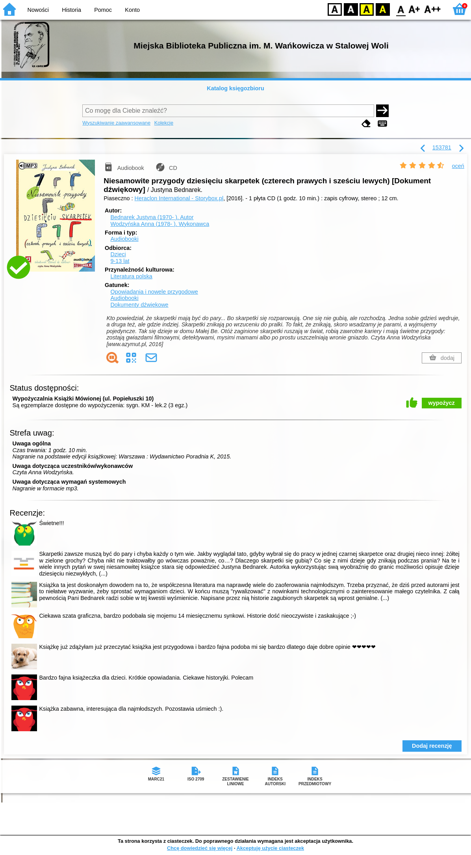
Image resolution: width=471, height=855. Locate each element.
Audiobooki (124, 239)
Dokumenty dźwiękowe (139, 305)
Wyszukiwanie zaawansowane (116, 123)
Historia (71, 10)
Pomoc (103, 10)
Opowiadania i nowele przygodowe (154, 292)
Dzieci (118, 254)
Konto (132, 10)
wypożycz (441, 403)
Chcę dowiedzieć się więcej (199, 848)
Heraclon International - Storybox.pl (179, 198)
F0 (400, 9)
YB (366, 9)
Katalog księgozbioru (235, 88)
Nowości (38, 10)
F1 (414, 9)
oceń (458, 166)
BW (351, 9)
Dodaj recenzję (432, 746)
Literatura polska (131, 276)
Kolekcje (163, 123)
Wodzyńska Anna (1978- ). (159, 224)
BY (382, 9)
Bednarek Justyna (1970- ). (151, 217)
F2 (432, 9)
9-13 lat (119, 261)
